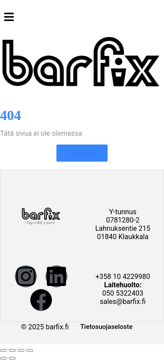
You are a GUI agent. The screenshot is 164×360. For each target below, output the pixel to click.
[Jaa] (20, 350)
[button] (82, 17)
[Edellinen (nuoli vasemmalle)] (3, 358)
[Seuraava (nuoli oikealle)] (12, 358)
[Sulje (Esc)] (29, 350)
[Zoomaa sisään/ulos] (3, 350)
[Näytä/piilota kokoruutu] (12, 350)
